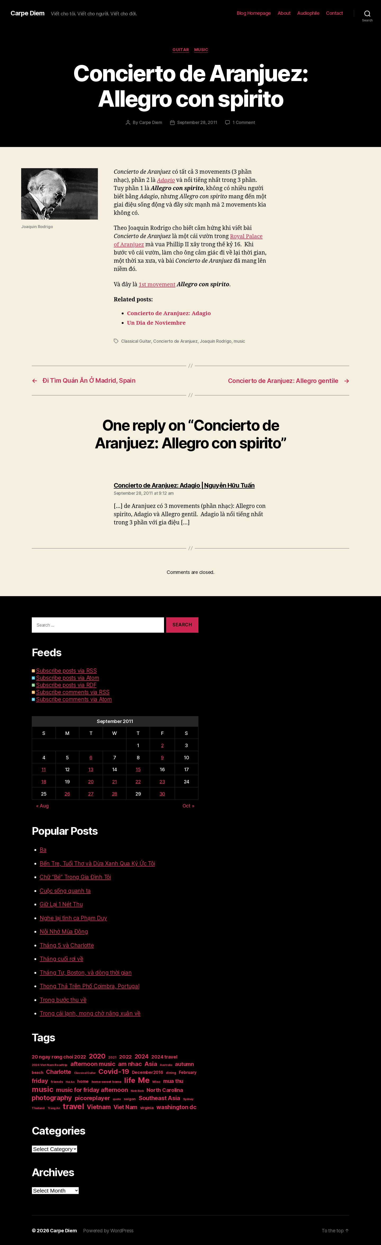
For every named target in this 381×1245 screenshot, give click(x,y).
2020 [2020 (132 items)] (97, 1056)
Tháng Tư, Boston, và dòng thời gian (86, 972)
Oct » (188, 805)
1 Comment (244, 122)
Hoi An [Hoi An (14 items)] (70, 1081)
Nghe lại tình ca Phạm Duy (73, 917)
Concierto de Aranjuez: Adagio (169, 313)
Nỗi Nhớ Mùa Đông (64, 931)
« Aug (42, 805)
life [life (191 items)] (129, 1079)
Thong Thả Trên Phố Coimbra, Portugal (90, 985)
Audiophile (308, 13)
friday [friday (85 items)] (40, 1080)
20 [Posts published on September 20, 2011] (90, 781)
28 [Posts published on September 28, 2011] (114, 793)
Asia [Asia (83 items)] (150, 1063)
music (239, 341)
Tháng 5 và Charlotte (67, 944)
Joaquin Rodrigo (215, 341)
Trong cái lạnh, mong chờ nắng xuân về (91, 1013)
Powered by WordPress (109, 1230)
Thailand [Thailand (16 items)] (38, 1107)
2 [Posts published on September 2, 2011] (162, 745)
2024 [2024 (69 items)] (142, 1056)
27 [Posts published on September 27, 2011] (90, 793)
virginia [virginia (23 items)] (147, 1107)
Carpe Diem (27, 13)
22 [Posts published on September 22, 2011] (137, 781)
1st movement (157, 284)
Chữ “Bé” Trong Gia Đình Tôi (76, 876)
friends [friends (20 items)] (57, 1081)
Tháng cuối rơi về (62, 958)
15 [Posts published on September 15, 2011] (137, 769)
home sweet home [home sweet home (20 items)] (106, 1081)
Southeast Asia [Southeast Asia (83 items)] (159, 1097)
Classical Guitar (136, 341)
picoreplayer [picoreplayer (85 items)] (92, 1097)
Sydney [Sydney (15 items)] (188, 1098)
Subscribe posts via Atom (68, 677)
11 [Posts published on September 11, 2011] (44, 769)
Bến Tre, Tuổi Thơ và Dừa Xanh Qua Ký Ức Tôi (98, 863)
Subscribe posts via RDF (67, 684)
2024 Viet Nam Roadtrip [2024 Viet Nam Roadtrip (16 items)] (49, 1064)
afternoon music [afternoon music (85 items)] (92, 1063)
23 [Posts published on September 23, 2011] (162, 781)
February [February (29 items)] (188, 1071)
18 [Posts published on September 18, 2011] (43, 781)
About (284, 13)
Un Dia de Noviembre (157, 323)
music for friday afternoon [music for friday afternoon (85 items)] (92, 1089)
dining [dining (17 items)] (171, 1072)
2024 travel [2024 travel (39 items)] (164, 1056)
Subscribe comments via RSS (74, 691)
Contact (334, 13)
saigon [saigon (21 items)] (130, 1098)
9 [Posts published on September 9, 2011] (162, 757)
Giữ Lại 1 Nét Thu (62, 903)
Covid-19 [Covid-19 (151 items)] (113, 1071)
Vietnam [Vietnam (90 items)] (99, 1106)
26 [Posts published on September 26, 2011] (66, 793)
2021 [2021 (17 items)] (112, 1057)
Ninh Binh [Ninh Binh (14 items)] (137, 1090)
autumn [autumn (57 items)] (184, 1063)
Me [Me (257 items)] (143, 1079)
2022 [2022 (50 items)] (125, 1056)
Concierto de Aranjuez (175, 341)
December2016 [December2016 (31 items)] (147, 1071)
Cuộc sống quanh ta (66, 890)
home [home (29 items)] (83, 1080)
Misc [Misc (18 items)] (156, 1081)
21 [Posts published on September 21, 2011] (114, 781)
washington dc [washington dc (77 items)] (176, 1106)
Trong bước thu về (63, 999)
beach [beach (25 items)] (37, 1072)
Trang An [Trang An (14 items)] (54, 1107)
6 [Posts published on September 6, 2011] (90, 757)
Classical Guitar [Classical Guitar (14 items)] (85, 1072)
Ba (43, 849)
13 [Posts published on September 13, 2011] (90, 769)
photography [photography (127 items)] (52, 1097)
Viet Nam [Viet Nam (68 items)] (125, 1106)
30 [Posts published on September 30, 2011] (162, 793)
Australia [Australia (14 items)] (166, 1064)
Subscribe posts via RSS (67, 670)
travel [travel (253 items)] (73, 1105)
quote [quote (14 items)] (117, 1098)
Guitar (181, 50)
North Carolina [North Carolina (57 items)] (165, 1089)
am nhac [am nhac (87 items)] (130, 1063)
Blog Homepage (254, 13)
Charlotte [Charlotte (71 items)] (58, 1071)
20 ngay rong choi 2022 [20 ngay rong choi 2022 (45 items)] (59, 1056)
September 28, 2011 (197, 122)
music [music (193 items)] (42, 1088)
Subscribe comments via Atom (75, 698)
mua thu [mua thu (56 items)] (173, 1080)
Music (201, 50)
